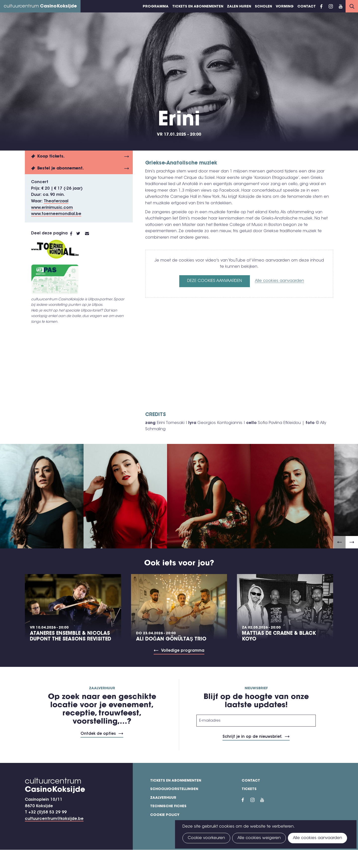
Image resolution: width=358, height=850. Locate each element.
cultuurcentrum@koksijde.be (54, 819)
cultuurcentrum (40, 6)
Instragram (331, 6)
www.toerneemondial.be (56, 214)
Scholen (263, 6)
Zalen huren (239, 6)
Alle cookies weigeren (259, 838)
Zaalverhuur (163, 798)
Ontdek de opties (98, 734)
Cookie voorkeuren (206, 838)
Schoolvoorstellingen (174, 789)
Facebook (321, 6)
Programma (156, 6)
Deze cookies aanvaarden (214, 281)
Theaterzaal (56, 201)
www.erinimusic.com (52, 208)
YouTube (341, 6)
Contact (306, 6)
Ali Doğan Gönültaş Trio (171, 639)
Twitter (80, 233)
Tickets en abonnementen (197, 6)
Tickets (249, 789)
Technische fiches (168, 806)
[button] (339, 542)
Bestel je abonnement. (60, 168)
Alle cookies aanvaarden (279, 281)
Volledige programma (182, 651)
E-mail (90, 233)
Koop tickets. (51, 157)
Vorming (285, 6)
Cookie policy (164, 815)
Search (352, 6)
